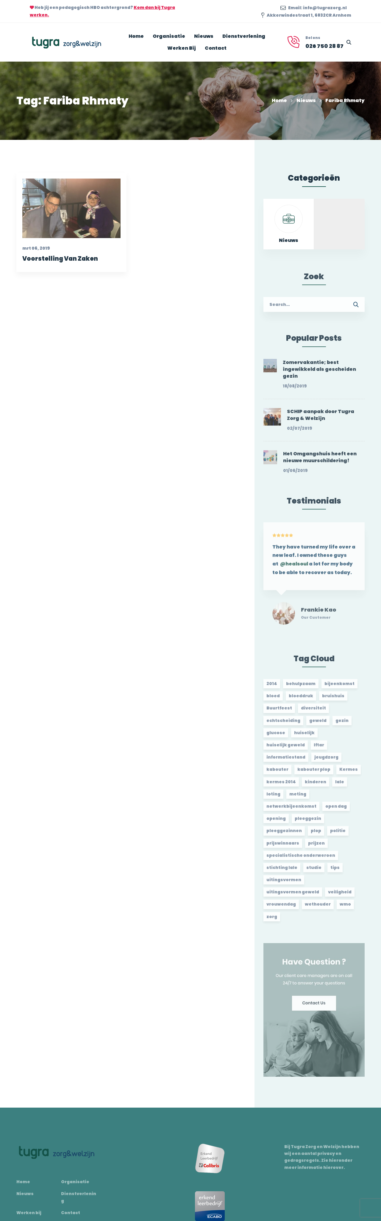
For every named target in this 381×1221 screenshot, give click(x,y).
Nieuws (306, 100)
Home (279, 100)
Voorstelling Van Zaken (60, 260)
